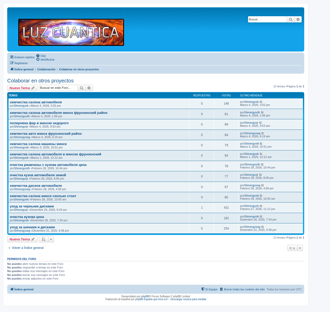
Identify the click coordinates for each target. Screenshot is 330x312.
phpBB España (144, 299)
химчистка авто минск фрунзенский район (46, 134)
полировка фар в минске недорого (39, 123)
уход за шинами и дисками (32, 227)
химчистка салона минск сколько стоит (43, 196)
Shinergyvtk (21, 147)
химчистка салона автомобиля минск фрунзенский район (59, 113)
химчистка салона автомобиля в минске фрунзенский (55, 154)
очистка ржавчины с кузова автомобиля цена (48, 165)
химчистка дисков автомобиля (36, 186)
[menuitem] (41, 55)
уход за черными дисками (32, 206)
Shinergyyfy (251, 205)
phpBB (145, 296)
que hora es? (160, 299)
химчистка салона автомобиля (36, 102)
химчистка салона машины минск (38, 144)
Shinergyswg (22, 137)
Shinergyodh (22, 116)
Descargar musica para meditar (188, 299)
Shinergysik (21, 105)
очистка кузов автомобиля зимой (38, 175)
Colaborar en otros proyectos (40, 80)
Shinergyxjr (21, 126)
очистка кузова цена (27, 217)
